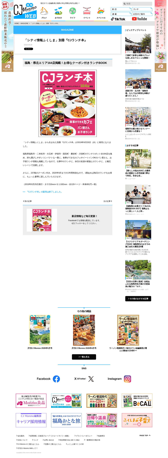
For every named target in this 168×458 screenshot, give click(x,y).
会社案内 (21, 436)
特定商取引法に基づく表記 (69, 440)
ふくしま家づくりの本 (75, 444)
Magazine (24, 23)
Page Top (144, 435)
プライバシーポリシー (84, 436)
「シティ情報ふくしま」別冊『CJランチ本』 (44, 23)
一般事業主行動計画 (92, 440)
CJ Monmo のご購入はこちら (28, 444)
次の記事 (107, 201)
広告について (23, 440)
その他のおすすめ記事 (139, 299)
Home (17, 23)
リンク (35, 440)
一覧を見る (84, 357)
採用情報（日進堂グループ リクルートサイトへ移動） (50, 436)
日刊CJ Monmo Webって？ (28, 448)
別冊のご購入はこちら (53, 444)
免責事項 (101, 436)
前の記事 (28, 201)
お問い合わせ (49, 440)
